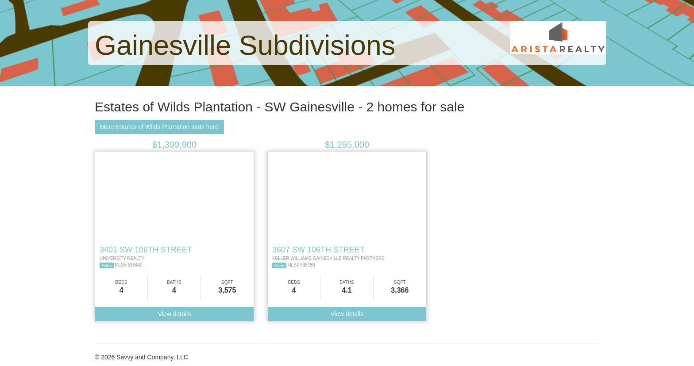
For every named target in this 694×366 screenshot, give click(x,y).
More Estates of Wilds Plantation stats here (159, 126)
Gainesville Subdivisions (245, 45)
